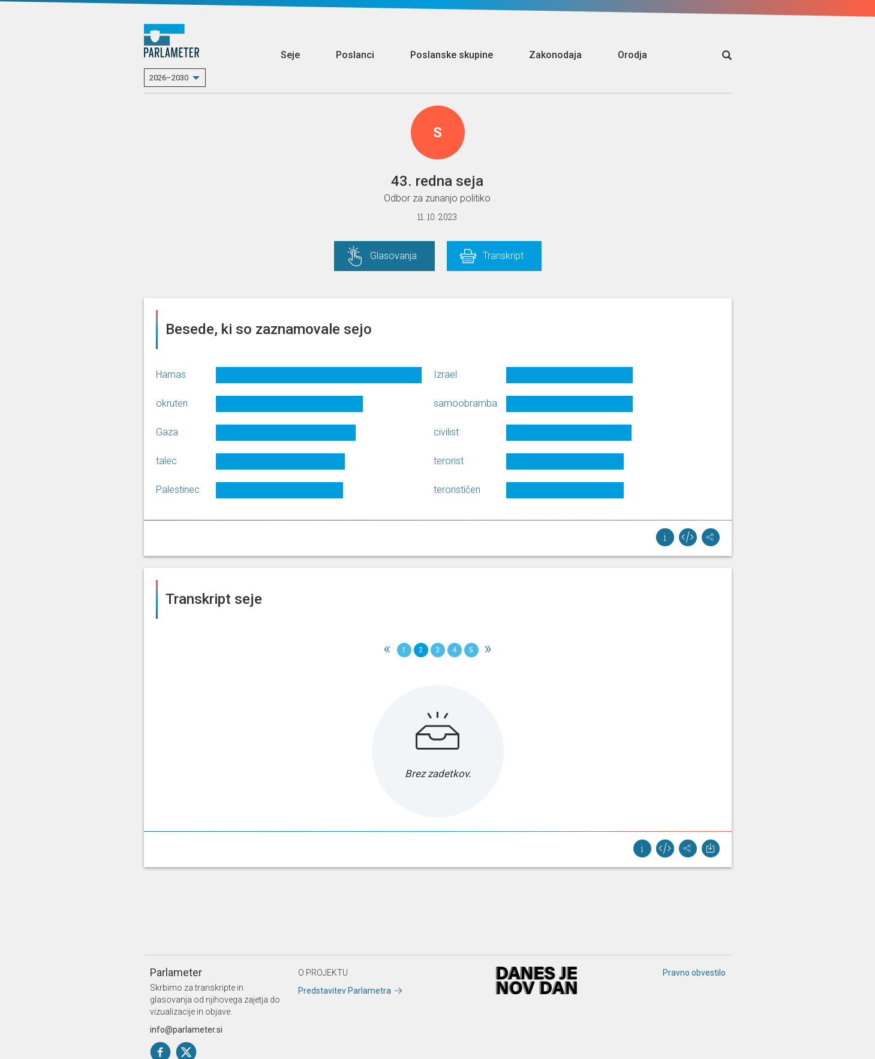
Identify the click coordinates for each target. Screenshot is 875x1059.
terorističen (457, 489)
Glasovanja (393, 255)
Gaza (167, 432)
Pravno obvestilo (694, 972)
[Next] (488, 650)
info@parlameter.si (186, 1029)
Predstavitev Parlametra (344, 990)
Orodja (632, 55)
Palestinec (178, 489)
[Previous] (387, 650)
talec (166, 461)
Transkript (503, 255)
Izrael (445, 374)
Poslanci (355, 55)
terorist (449, 461)
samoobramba (465, 403)
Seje (290, 55)
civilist (446, 432)
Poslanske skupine (451, 55)
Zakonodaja (555, 55)
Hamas (171, 374)
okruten (172, 403)
